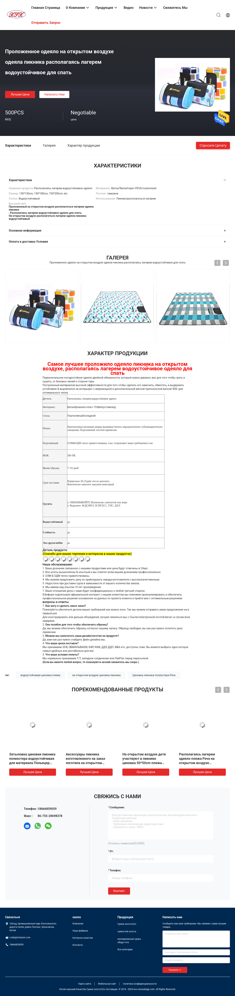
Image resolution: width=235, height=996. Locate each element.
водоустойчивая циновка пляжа (40, 675)
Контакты (78, 945)
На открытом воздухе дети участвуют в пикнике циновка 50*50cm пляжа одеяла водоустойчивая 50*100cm (144, 762)
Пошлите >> (175, 970)
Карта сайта (84, 983)
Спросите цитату (213, 145)
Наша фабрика (80, 930)
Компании (78, 923)
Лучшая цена (20, 94)
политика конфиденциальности (140, 983)
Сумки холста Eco (127, 924)
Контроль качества (83, 938)
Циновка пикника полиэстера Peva (154, 675)
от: (112, 851)
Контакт (119, 891)
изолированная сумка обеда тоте (129, 941)
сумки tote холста (127, 931)
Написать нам (54, 94)
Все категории (125, 949)
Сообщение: (117, 807)
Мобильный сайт (107, 983)
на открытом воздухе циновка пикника (96, 675)
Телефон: (115, 870)
